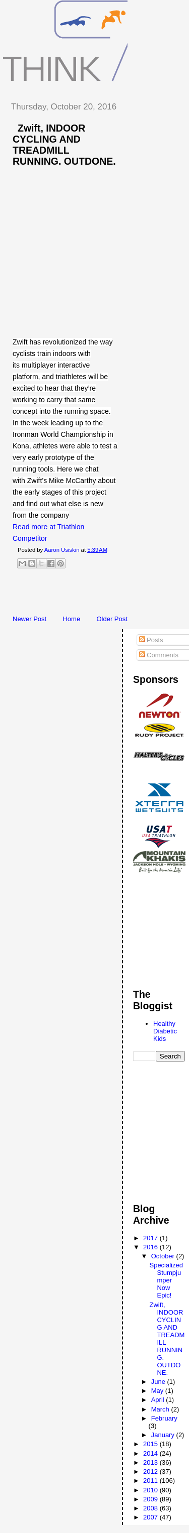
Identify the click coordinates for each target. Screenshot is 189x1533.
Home (71, 619)
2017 (151, 1238)
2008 (151, 1508)
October (163, 1256)
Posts (151, 640)
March (161, 1409)
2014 (151, 1453)
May (158, 1390)
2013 (151, 1462)
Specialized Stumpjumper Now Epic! (166, 1280)
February (164, 1418)
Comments (158, 655)
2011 (151, 1480)
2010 (151, 1490)
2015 (151, 1444)
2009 (151, 1499)
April (158, 1399)
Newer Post (29, 619)
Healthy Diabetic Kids (165, 1031)
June (159, 1381)
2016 (151, 1247)
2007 (151, 1517)
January (163, 1435)
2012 (151, 1471)
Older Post (111, 619)
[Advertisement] (96, 594)
